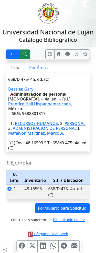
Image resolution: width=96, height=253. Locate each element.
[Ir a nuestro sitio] (58, 54)
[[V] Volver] (12, 54)
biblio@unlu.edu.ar (69, 219)
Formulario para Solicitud (62, 208)
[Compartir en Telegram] (63, 246)
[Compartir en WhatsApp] (53, 246)
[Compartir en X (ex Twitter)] (32, 246)
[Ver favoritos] (85, 54)
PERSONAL (75, 123)
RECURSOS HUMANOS (36, 123)
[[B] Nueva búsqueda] (24, 54)
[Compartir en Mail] (74, 246)
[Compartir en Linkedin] (42, 246)
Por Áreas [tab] (38, 67)
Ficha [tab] (15, 67)
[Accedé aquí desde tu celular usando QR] (50, 54)
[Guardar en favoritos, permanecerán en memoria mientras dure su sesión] (76, 54)
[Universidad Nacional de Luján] (48, 13)
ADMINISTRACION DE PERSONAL (45, 128)
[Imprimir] (67, 54)
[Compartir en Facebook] (21, 246)
